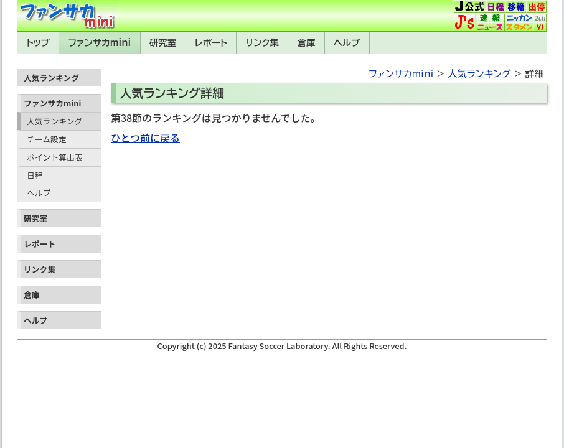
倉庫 (307, 42)
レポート (211, 42)
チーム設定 (47, 139)
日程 (35, 175)
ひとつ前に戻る (145, 137)
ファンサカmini (99, 42)
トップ (38, 42)
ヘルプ (347, 42)
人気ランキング (54, 121)
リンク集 (262, 42)
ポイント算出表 (55, 157)
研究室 (162, 42)
